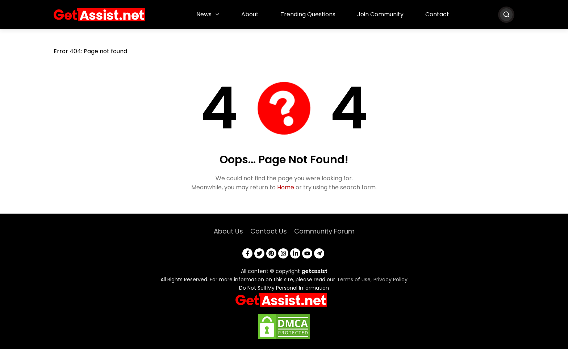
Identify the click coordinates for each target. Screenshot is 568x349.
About (250, 14)
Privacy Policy (390, 279)
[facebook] (247, 253)
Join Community (380, 14)
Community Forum (324, 231)
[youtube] (307, 253)
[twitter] (259, 253)
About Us (228, 231)
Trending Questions (307, 14)
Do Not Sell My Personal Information (284, 287)
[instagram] (283, 253)
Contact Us (268, 231)
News (204, 14)
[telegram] (319, 253)
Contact (437, 14)
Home (285, 187)
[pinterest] (271, 253)
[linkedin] (295, 253)
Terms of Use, (354, 279)
